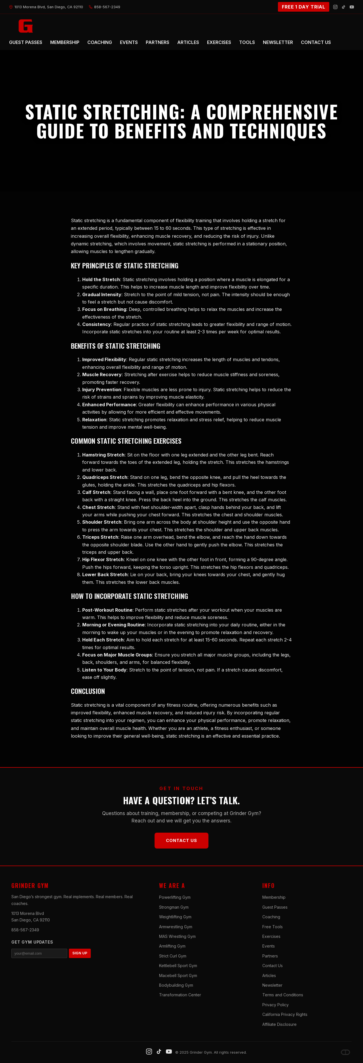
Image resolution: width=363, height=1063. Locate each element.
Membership (274, 897)
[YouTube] (352, 7)
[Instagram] (335, 7)
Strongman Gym (174, 907)
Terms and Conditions (282, 994)
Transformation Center (180, 994)
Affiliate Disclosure (279, 1024)
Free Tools (272, 926)
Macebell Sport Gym (178, 975)
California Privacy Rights (284, 1014)
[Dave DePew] (345, 1052)
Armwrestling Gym (175, 926)
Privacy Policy (275, 1004)
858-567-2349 (25, 929)
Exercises (271, 936)
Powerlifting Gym (175, 897)
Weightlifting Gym (175, 916)
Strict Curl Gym (172, 955)
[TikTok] (343, 7)
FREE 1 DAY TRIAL (303, 7)
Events (268, 946)
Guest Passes (275, 907)
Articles (269, 975)
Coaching (271, 916)
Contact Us (181, 840)
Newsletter (272, 985)
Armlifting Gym (172, 946)
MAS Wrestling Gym (177, 936)
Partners (270, 955)
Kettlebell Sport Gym (178, 965)
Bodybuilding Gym (176, 985)
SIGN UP (79, 953)
